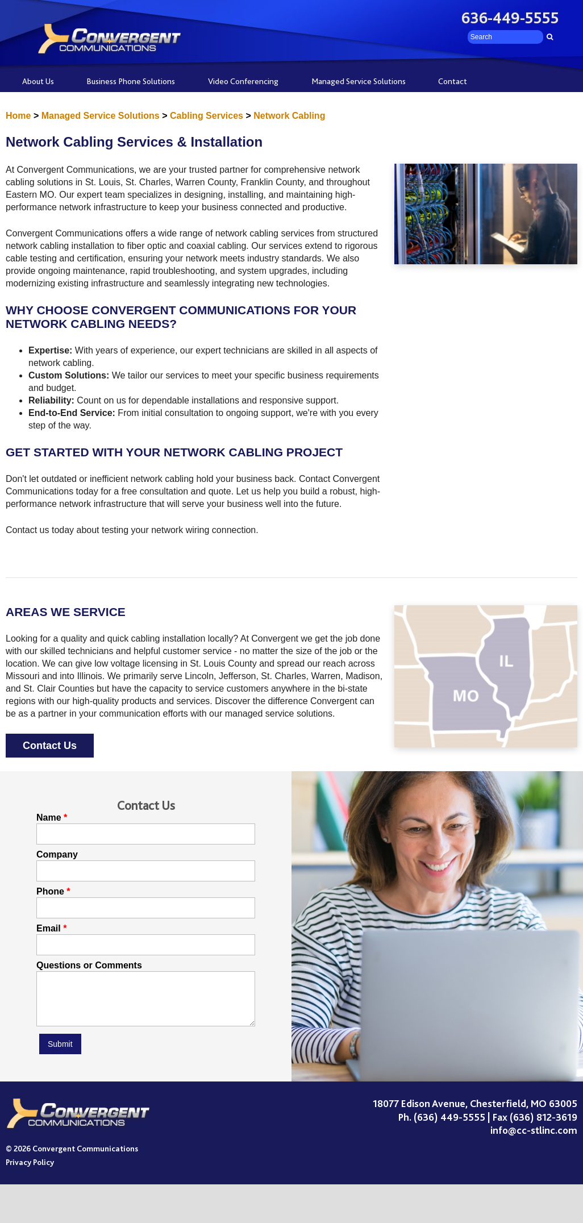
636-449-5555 (510, 18)
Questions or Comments (89, 965)
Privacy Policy (30, 1170)
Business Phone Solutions (130, 81)
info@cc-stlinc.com (533, 1139)
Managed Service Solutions (358, 81)
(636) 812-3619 (543, 1126)
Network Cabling (289, 115)
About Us (38, 81)
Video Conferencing (243, 81)
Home (18, 115)
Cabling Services (206, 115)
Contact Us (50, 745)
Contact (452, 81)
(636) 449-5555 (449, 1126)
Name (48, 817)
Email (48, 928)
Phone (50, 891)
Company (57, 854)
